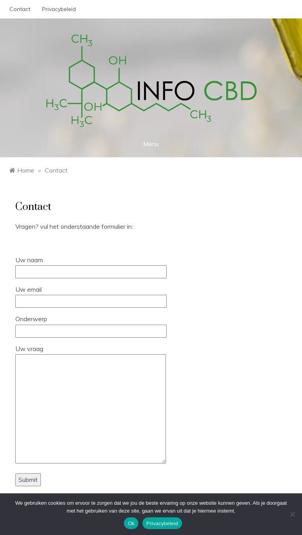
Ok (131, 523)
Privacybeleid (59, 9)
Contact (19, 9)
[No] (292, 514)
